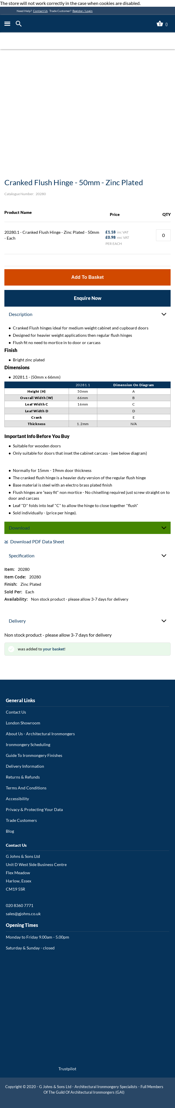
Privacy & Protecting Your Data (34, 809)
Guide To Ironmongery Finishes (34, 755)
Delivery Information (25, 766)
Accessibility (17, 798)
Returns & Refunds (23, 776)
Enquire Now (87, 298)
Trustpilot (67, 1068)
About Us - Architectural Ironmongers (40, 733)
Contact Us (40, 11)
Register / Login (82, 11)
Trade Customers (21, 820)
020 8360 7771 (19, 905)
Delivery (17, 620)
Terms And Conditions (26, 787)
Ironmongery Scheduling (28, 744)
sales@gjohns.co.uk (23, 913)
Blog (10, 831)
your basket (53, 649)
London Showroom (23, 722)
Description (20, 314)
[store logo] (67, 23)
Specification (21, 555)
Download (19, 527)
